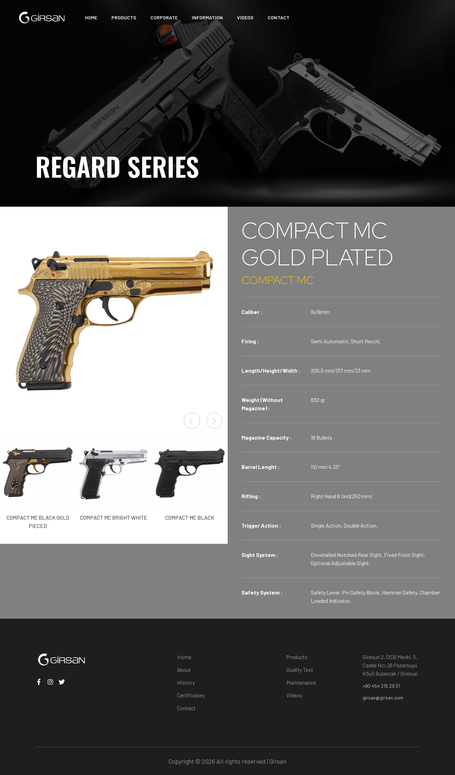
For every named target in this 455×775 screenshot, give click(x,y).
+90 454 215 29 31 (381, 686)
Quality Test (299, 669)
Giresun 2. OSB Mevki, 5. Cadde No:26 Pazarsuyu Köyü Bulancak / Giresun (390, 665)
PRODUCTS (123, 17)
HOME (91, 17)
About (184, 669)
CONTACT (278, 17)
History (186, 682)
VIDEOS (245, 17)
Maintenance (301, 682)
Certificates (191, 695)
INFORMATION (207, 17)
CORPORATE (164, 17)
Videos (294, 695)
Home (184, 657)
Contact (186, 708)
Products (296, 657)
